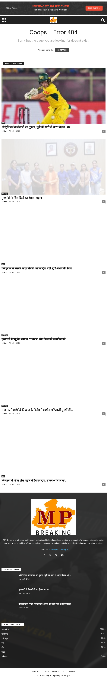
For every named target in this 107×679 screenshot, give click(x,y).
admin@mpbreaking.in (58, 549)
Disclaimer (35, 671)
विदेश (3, 652)
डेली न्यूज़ (4, 194)
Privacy (46, 671)
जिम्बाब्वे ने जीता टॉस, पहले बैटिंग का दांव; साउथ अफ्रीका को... (34, 480)
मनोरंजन (4, 656)
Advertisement (58, 671)
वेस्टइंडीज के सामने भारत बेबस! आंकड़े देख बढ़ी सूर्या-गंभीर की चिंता (36, 268)
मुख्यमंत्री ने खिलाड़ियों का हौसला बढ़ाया (22, 198)
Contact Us (72, 671)
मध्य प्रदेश (5, 629)
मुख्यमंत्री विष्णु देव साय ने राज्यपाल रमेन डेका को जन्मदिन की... (34, 339)
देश (2, 643)
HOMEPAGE (61, 50)
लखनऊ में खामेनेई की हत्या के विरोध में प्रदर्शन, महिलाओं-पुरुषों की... (37, 410)
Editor (4, 131)
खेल (3, 123)
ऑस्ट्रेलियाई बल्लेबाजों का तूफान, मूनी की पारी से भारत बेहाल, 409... (37, 127)
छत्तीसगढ (5, 335)
